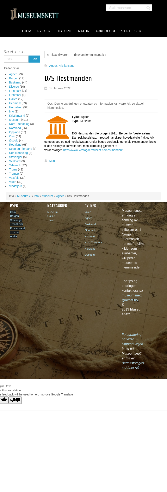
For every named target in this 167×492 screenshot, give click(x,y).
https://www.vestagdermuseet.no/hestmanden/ (93, 150)
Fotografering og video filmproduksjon (132, 339)
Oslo (12, 136)
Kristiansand (17, 115)
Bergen (13, 78)
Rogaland (15, 144)
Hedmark (15, 103)
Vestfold (14, 177)
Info (11, 111)
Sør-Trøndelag (18, 153)
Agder (13, 74)
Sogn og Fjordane (20, 148)
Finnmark (15, 90)
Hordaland (16, 107)
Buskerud (15, 82)
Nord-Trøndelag (19, 124)
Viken (12, 182)
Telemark (15, 165)
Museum (14, 119)
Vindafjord (15, 186)
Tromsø (14, 173)
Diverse (14, 86)
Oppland (14, 132)
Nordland (15, 128)
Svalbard (14, 161)
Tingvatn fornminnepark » (90, 54)
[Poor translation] (15, 400)
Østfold (13, 140)
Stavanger (15, 157)
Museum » (24, 196)
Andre (13, 236)
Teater (51, 220)
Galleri (13, 99)
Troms (13, 169)
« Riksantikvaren (58, 54)
